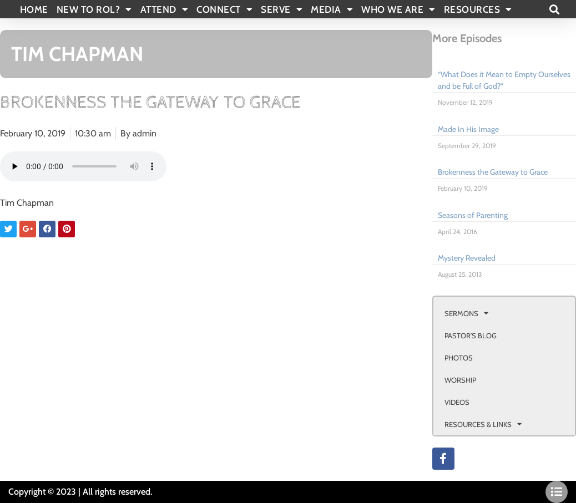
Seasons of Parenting (473, 215)
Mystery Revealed (467, 258)
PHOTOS (458, 357)
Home (34, 9)
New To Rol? (94, 9)
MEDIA (332, 9)
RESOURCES (478, 9)
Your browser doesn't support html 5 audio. (83, 166)
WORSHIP (460, 379)
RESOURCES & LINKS (483, 424)
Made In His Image (468, 129)
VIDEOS (456, 402)
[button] (554, 9)
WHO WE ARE (398, 9)
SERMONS (466, 313)
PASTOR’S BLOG (470, 335)
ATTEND (164, 9)
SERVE (281, 9)
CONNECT (224, 9)
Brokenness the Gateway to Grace (493, 172)
